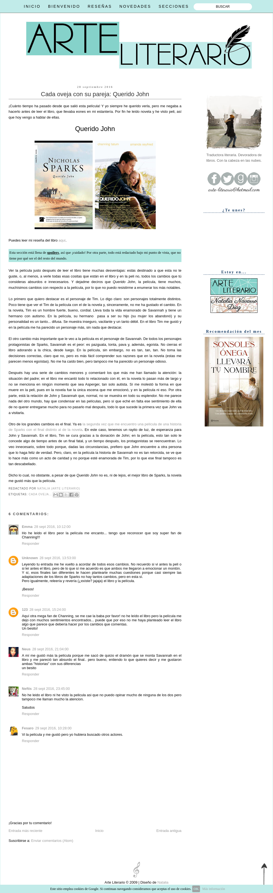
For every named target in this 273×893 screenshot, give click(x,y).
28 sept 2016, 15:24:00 (47, 609)
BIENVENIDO (64, 6)
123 (25, 609)
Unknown (30, 558)
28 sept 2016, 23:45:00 (51, 689)
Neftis (27, 689)
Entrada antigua (168, 831)
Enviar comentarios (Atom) (52, 841)
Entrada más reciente (25, 831)
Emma (27, 527)
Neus (26, 649)
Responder (30, 543)
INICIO (32, 6)
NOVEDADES (135, 6)
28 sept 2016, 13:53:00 (58, 558)
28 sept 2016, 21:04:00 (50, 649)
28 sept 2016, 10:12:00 (52, 527)
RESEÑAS (100, 6)
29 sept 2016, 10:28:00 (53, 728)
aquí (62, 240)
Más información (213, 889)
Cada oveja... (40, 494)
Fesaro (27, 728)
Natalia (162, 882)
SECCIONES (174, 6)
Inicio (99, 831)
